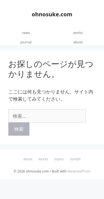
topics (59, 159)
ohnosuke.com (52, 14)
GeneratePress (78, 171)
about (78, 42)
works (78, 32)
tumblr (75, 159)
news (26, 32)
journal (26, 42)
